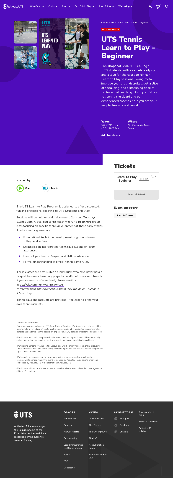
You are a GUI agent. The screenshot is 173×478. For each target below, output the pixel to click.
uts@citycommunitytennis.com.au (42, 284)
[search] (166, 6)
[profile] (150, 6)
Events (104, 22)
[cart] (158, 6)
